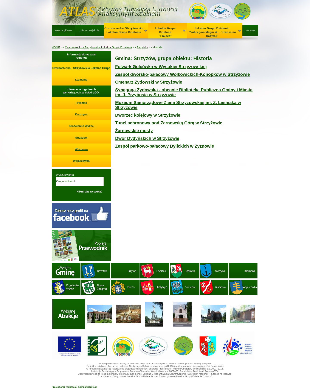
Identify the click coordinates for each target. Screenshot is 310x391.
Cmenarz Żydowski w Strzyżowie (148, 82)
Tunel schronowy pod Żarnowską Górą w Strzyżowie (168, 123)
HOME (56, 47)
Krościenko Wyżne (81, 126)
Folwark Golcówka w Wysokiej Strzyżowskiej (161, 66)
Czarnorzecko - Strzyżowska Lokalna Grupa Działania (98, 47)
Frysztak (81, 102)
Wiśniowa (81, 149)
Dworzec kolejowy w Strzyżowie (147, 115)
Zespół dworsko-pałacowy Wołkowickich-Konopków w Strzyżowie (182, 74)
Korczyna (81, 114)
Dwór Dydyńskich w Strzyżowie (147, 138)
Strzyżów (142, 47)
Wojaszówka (81, 160)
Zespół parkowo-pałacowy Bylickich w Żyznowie (164, 146)
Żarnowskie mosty (134, 130)
